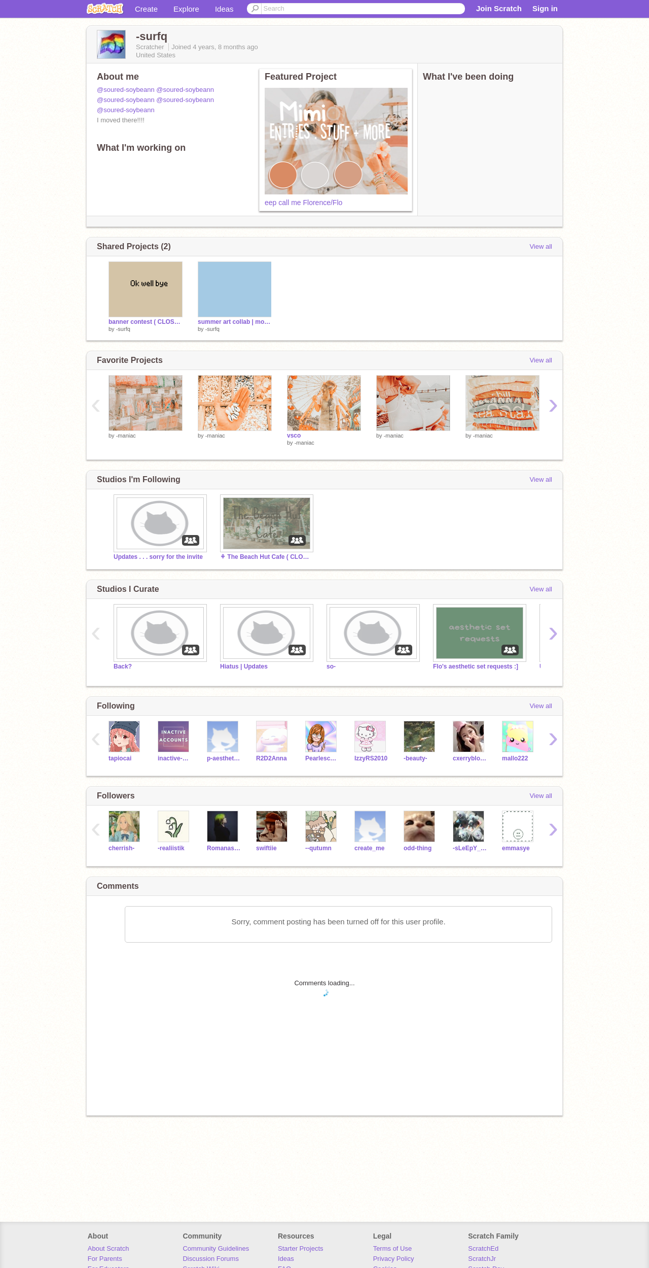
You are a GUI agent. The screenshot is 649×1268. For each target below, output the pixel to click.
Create (146, 9)
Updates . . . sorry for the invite (158, 556)
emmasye (516, 848)
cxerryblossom (470, 758)
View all (540, 246)
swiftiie (266, 848)
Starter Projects (300, 1248)
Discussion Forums (211, 1258)
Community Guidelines (216, 1248)
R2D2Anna (271, 758)
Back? (123, 666)
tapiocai (120, 758)
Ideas (224, 9)
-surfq (123, 329)
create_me (369, 848)
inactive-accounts (175, 758)
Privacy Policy (393, 1258)
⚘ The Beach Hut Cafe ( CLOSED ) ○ (265, 556)
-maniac (126, 435)
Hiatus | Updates (244, 666)
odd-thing (417, 848)
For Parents (105, 1258)
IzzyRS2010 (370, 758)
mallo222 (515, 758)
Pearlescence (322, 758)
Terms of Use (392, 1248)
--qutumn (318, 848)
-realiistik (171, 848)
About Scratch (108, 1248)
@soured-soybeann (126, 89)
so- (331, 666)
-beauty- (415, 758)
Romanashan (224, 848)
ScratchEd (483, 1248)
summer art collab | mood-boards (235, 321)
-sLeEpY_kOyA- (470, 848)
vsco (294, 435)
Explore (186, 9)
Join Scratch (499, 8)
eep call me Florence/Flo (303, 202)
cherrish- (121, 848)
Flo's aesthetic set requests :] (475, 666)
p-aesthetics (224, 758)
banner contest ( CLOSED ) (146, 321)
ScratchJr (482, 1258)
